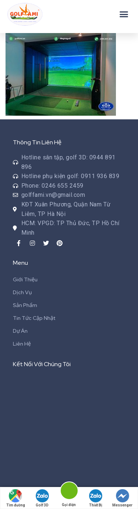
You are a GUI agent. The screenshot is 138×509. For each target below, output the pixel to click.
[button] (124, 14)
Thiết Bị (95, 498)
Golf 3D (42, 498)
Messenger (122, 498)
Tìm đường (15, 498)
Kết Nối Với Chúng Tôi (42, 364)
